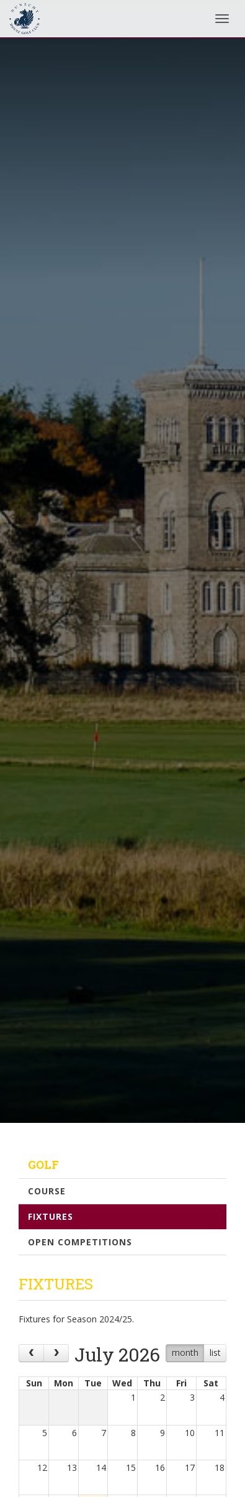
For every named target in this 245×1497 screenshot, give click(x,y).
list (215, 1352)
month (185, 1352)
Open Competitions (80, 1242)
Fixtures (50, 1216)
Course (47, 1191)
